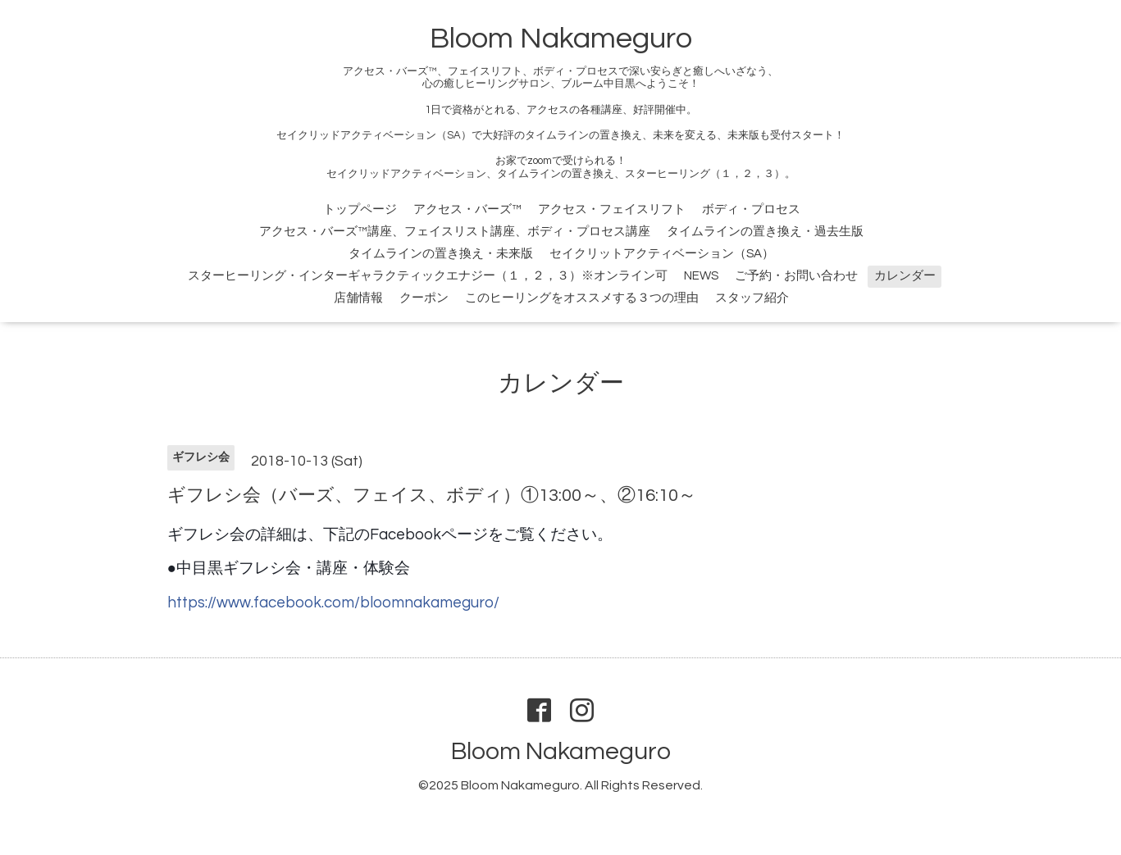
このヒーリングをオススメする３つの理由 (582, 298)
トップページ (360, 209)
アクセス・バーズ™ (467, 209)
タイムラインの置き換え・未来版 (441, 254)
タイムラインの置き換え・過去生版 (765, 231)
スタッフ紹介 (752, 298)
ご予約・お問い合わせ (796, 276)
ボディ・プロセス (751, 209)
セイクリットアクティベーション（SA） (661, 254)
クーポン (424, 298)
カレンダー (905, 276)
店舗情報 (358, 298)
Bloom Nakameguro (561, 38)
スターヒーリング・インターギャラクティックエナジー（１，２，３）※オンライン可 (428, 276)
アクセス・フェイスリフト (612, 209)
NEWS (701, 276)
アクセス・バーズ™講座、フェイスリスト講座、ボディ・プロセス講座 (454, 231)
